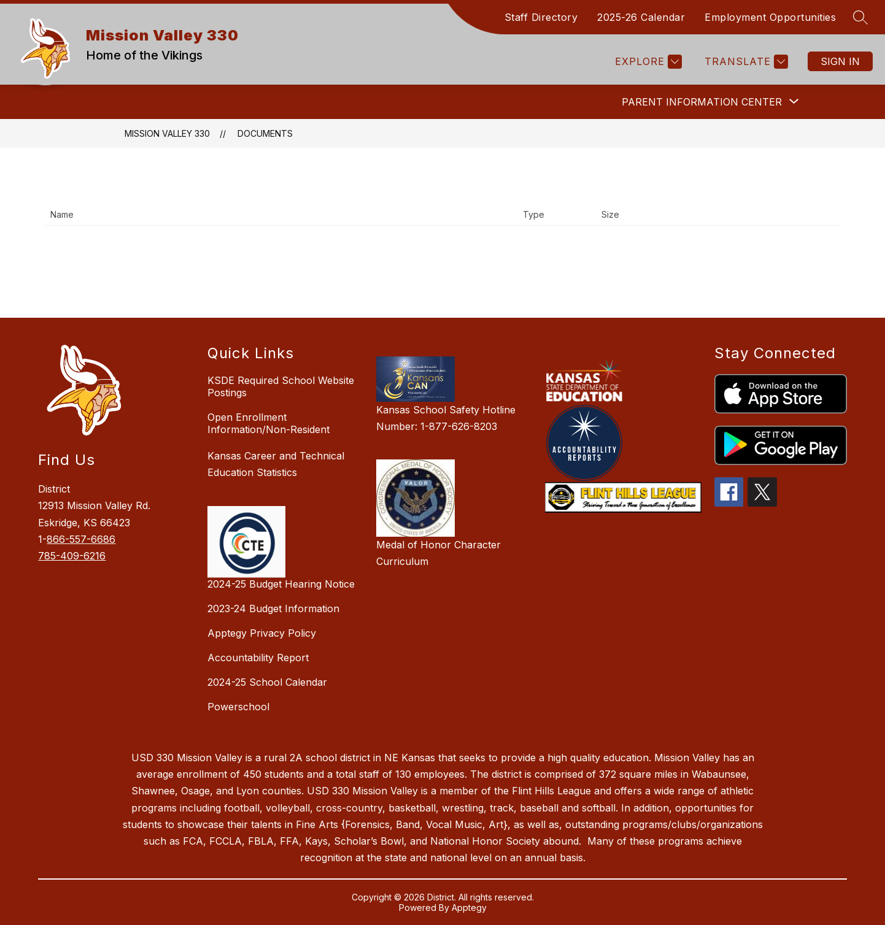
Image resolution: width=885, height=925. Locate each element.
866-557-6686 (81, 539)
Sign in (840, 61)
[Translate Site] (744, 61)
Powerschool (238, 706)
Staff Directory (541, 17)
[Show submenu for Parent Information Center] (702, 101)
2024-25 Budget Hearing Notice (281, 584)
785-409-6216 (72, 556)
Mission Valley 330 (167, 133)
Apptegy (469, 907)
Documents (265, 133)
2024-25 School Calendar (267, 682)
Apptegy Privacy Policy (261, 633)
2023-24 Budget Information (273, 608)
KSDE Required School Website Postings (280, 386)
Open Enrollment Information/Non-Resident (268, 423)
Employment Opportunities (770, 17)
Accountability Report (258, 657)
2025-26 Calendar (641, 17)
